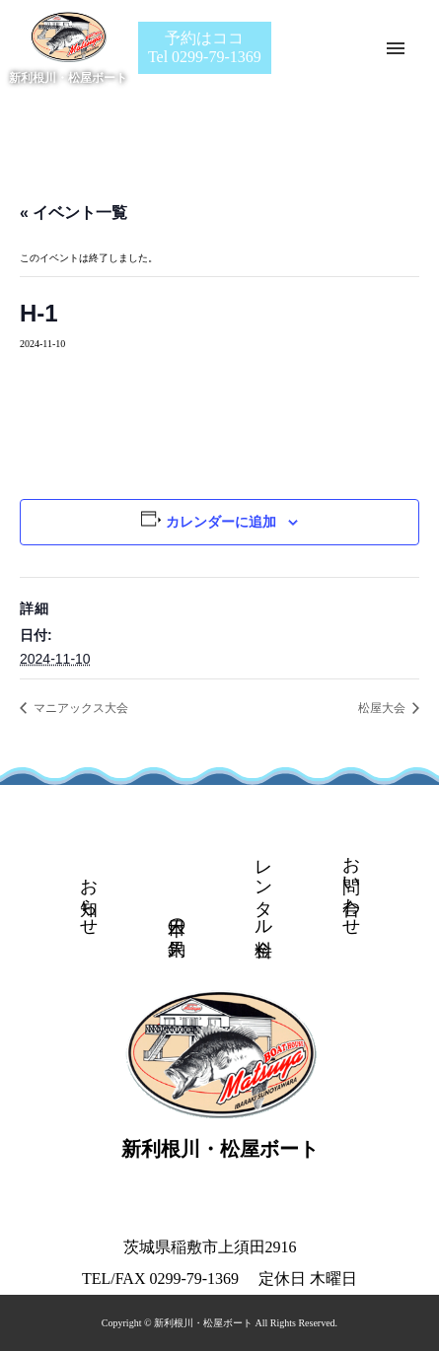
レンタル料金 (263, 887)
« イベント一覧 (73, 212)
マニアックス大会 (79, 708)
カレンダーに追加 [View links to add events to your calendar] (221, 522)
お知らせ (89, 896)
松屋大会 (383, 708)
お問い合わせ (351, 885)
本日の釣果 (176, 916)
